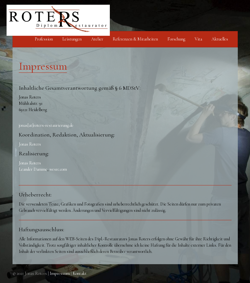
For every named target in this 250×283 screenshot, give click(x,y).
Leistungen (72, 39)
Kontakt (80, 273)
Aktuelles (220, 39)
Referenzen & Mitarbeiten (135, 39)
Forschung (176, 39)
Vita (198, 39)
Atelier (97, 39)
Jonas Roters (30, 144)
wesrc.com (58, 169)
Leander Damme (33, 169)
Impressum (60, 273)
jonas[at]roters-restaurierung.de (46, 125)
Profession (44, 39)
